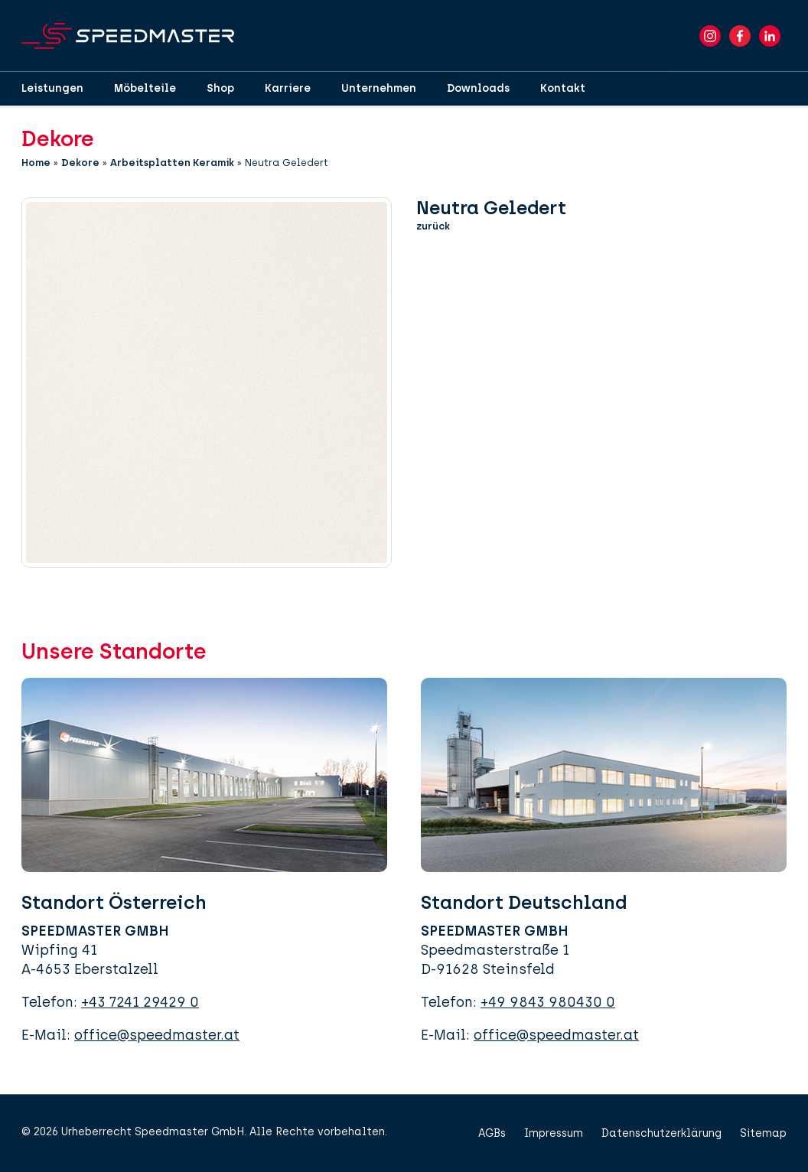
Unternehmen (378, 88)
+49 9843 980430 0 (548, 1002)
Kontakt (562, 88)
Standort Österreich (114, 902)
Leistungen (52, 88)
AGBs (492, 1133)
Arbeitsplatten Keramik (172, 162)
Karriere (288, 88)
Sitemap (763, 1133)
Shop (220, 88)
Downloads (478, 88)
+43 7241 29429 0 (140, 1002)
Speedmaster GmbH (189, 1131)
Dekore (80, 162)
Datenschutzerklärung (661, 1133)
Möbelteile (145, 88)
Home (35, 162)
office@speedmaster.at (156, 1035)
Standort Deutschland (524, 902)
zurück (433, 226)
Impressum (553, 1133)
